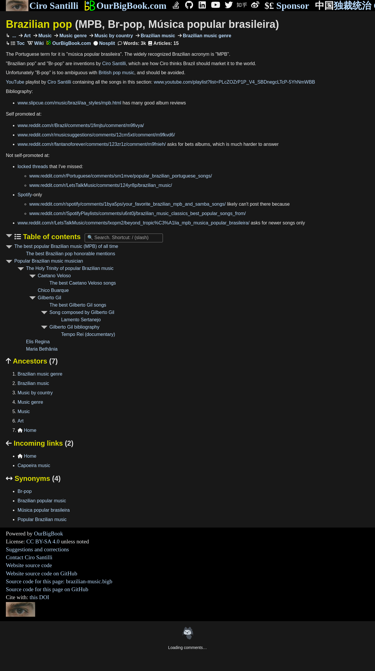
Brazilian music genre (206, 35)
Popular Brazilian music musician (48, 260)
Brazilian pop (142, 24)
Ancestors (32, 361)
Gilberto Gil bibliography (75, 326)
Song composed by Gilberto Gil (82, 312)
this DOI (39, 597)
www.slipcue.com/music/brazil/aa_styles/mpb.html (69, 102)
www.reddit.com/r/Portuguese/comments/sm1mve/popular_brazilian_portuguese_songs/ (120, 175)
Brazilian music (157, 35)
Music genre (72, 35)
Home (27, 430)
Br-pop (25, 491)
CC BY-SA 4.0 (43, 541)
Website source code (29, 565)
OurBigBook (48, 533)
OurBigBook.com (125, 5)
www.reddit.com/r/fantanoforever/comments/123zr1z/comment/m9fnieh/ (92, 144)
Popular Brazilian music (42, 519)
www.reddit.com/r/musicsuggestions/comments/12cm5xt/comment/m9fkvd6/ (96, 134)
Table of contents (51, 237)
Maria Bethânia (42, 349)
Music (44, 35)
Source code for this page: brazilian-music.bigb (59, 581)
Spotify (25, 194)
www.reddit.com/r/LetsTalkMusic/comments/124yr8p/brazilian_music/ (100, 185)
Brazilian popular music (42, 500)
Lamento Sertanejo (81, 319)
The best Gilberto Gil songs (78, 304)
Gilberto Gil (49, 297)
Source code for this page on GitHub (47, 589)
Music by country (113, 35)
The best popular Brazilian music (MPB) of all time (66, 246)
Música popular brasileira (44, 510)
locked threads (33, 166)
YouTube (15, 82)
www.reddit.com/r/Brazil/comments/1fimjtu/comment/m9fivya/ (81, 125)
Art (27, 35)
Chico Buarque (53, 290)
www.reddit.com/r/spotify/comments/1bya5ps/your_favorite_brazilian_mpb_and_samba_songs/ (127, 204)
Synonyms (33, 478)
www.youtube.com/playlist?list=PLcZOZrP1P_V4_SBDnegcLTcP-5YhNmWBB (234, 82)
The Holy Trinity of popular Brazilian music (70, 268)
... (13, 35)
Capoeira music (34, 465)
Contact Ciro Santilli (29, 557)
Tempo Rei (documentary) (88, 334)
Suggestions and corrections (37, 549)
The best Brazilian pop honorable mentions (70, 253)
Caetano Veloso (54, 275)
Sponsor (287, 5)
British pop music (116, 72)
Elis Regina (38, 341)
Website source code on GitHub (41, 573)
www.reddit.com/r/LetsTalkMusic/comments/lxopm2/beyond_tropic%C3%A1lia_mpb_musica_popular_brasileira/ (133, 222)
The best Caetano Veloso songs (83, 282)
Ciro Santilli (42, 5)
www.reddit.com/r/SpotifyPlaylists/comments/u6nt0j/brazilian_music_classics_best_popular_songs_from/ (137, 213)
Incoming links (40, 443)
